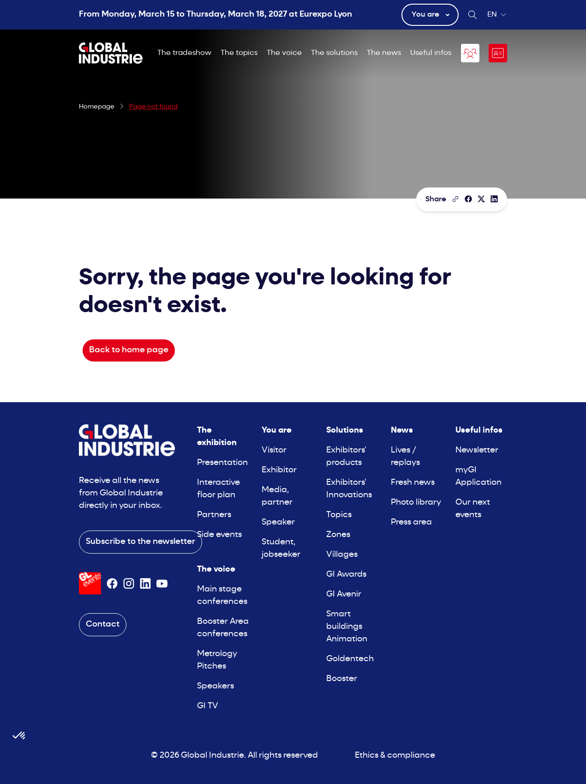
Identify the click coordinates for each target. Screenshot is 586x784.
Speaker (278, 522)
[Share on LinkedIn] (494, 199)
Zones (338, 535)
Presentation (222, 462)
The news (384, 53)
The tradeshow (184, 53)
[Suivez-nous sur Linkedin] (145, 583)
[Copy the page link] (455, 199)
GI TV (207, 706)
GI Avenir (343, 594)
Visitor (274, 450)
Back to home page (128, 350)
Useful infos (430, 53)
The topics (239, 53)
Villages (342, 554)
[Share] (468, 199)
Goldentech (350, 659)
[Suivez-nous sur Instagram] (128, 583)
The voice (284, 53)
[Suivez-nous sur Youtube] (161, 583)
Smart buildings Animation (346, 627)
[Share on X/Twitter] (481, 199)
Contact (103, 624)
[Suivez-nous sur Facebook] (112, 583)
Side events (219, 535)
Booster (341, 679)
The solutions (334, 53)
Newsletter (476, 450)
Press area (411, 522)
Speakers (215, 686)
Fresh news (413, 482)
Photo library (416, 502)
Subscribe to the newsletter (140, 541)
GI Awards (346, 574)
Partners (214, 515)
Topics (339, 515)
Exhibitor (279, 470)
